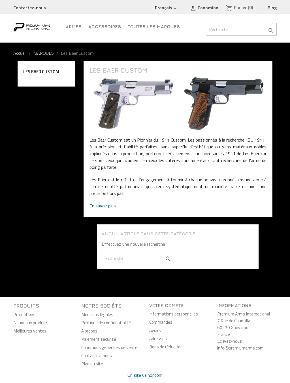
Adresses (158, 338)
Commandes (160, 322)
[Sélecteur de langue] (166, 8)
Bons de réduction (166, 346)
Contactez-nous (29, 7)
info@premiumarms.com (240, 347)
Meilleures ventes (29, 330)
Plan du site (92, 363)
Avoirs (155, 330)
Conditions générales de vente (109, 347)
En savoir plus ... (104, 205)
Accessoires (104, 26)
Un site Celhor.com (145, 375)
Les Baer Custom (41, 71)
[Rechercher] (241, 29)
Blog (272, 7)
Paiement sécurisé (98, 339)
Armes (74, 26)
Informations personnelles (173, 313)
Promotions (24, 314)
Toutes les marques (154, 26)
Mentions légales (97, 314)
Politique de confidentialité (106, 322)
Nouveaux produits (30, 322)
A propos (89, 330)
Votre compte (166, 305)
